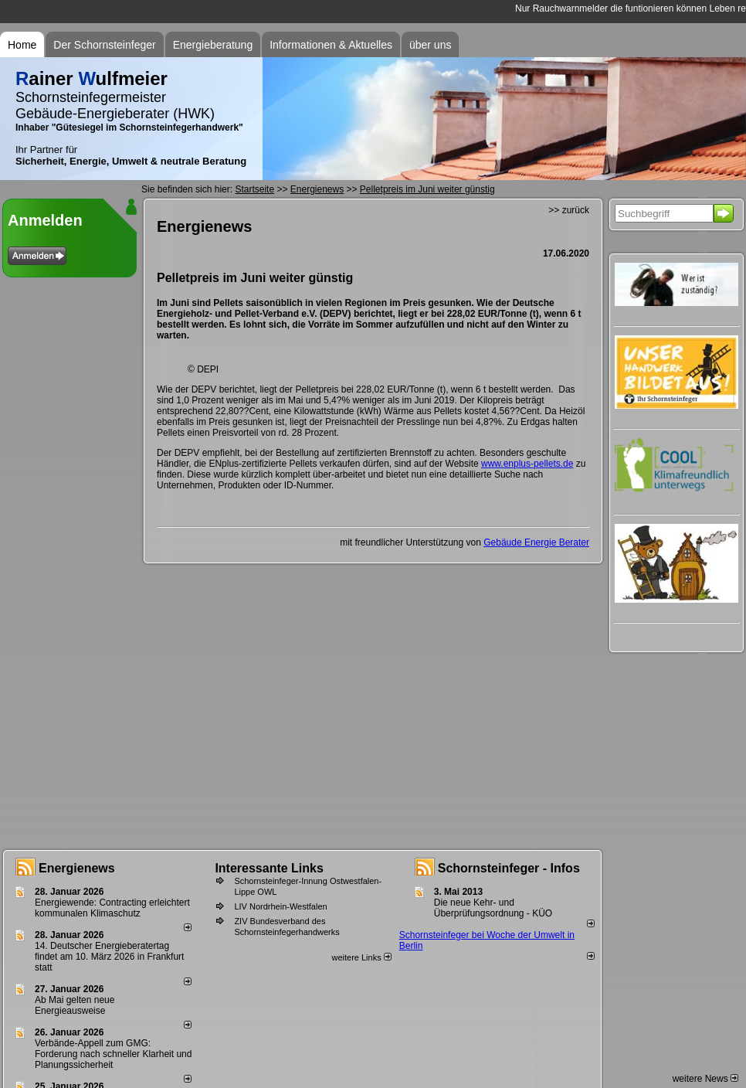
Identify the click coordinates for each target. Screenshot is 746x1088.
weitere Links (361, 957)
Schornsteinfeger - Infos (509, 868)
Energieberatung (213, 45)
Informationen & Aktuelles (331, 45)
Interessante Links (269, 868)
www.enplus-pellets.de (527, 463)
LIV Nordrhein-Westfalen (280, 906)
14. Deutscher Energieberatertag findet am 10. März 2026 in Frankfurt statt (109, 956)
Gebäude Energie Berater (536, 542)
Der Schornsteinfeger (104, 45)
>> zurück (568, 210)
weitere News (705, 1078)
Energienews (77, 868)
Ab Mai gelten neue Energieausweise (74, 1005)
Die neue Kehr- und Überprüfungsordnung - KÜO (493, 908)
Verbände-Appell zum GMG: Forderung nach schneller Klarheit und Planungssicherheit (113, 1054)
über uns (430, 45)
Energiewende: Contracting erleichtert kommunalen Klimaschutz (112, 908)
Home (22, 45)
